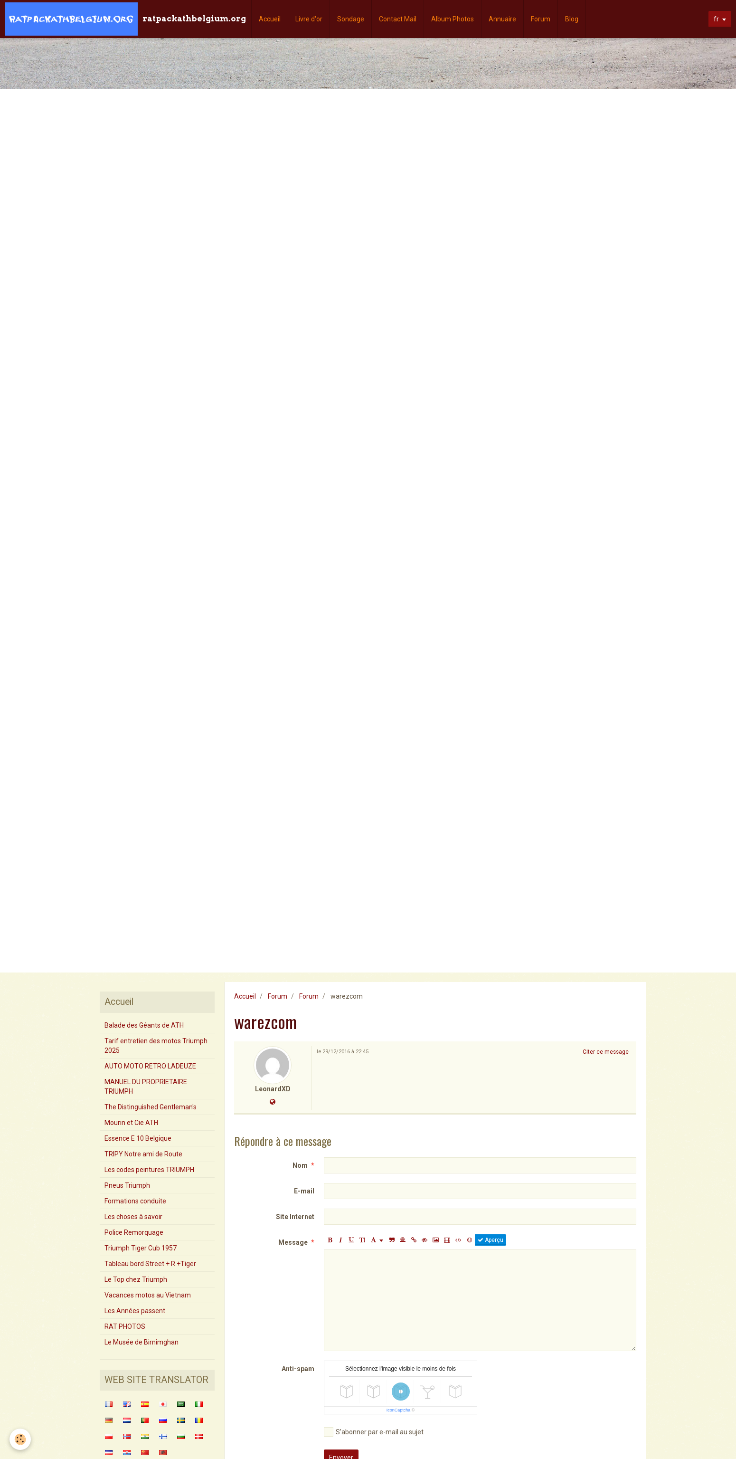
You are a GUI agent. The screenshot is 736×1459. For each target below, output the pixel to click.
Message (293, 1242)
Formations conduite (135, 1201)
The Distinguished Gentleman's (150, 1107)
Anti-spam (298, 1369)
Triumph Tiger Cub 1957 (140, 1248)
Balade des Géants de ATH (144, 1025)
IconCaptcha (399, 1410)
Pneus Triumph (127, 1185)
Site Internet (295, 1217)
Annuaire (502, 19)
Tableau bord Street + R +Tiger (150, 1264)
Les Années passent (134, 1311)
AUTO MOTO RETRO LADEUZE (150, 1066)
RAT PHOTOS (124, 1326)
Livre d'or (308, 19)
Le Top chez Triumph (135, 1279)
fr (716, 19)
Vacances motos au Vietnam (147, 1295)
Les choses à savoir (133, 1217)
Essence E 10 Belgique (137, 1138)
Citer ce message (606, 1052)
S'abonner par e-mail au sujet (374, 1432)
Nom (300, 1165)
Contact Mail (397, 19)
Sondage (350, 19)
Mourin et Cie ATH (131, 1122)
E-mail (304, 1191)
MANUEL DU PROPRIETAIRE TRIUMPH (145, 1086)
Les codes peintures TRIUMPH (149, 1169)
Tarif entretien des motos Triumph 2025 (156, 1045)
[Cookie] (20, 1439)
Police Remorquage (133, 1232)
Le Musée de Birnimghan (141, 1342)
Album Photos (452, 19)
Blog (571, 19)
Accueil (270, 19)
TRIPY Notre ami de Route (143, 1154)
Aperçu (490, 1240)
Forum (540, 19)
